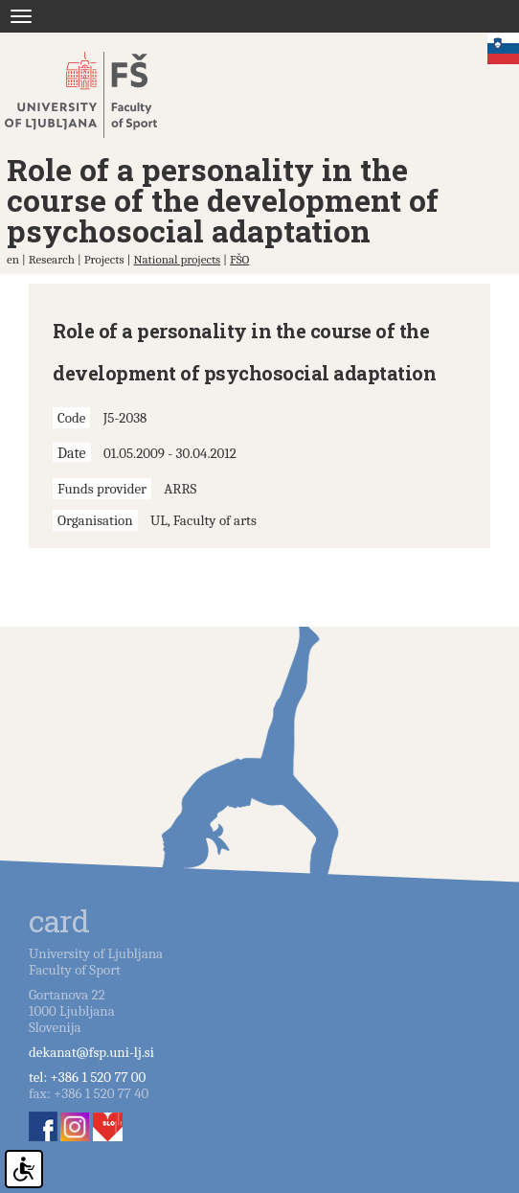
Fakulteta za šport (98, 95)
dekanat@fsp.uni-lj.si (91, 1052)
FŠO (239, 259)
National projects (176, 259)
